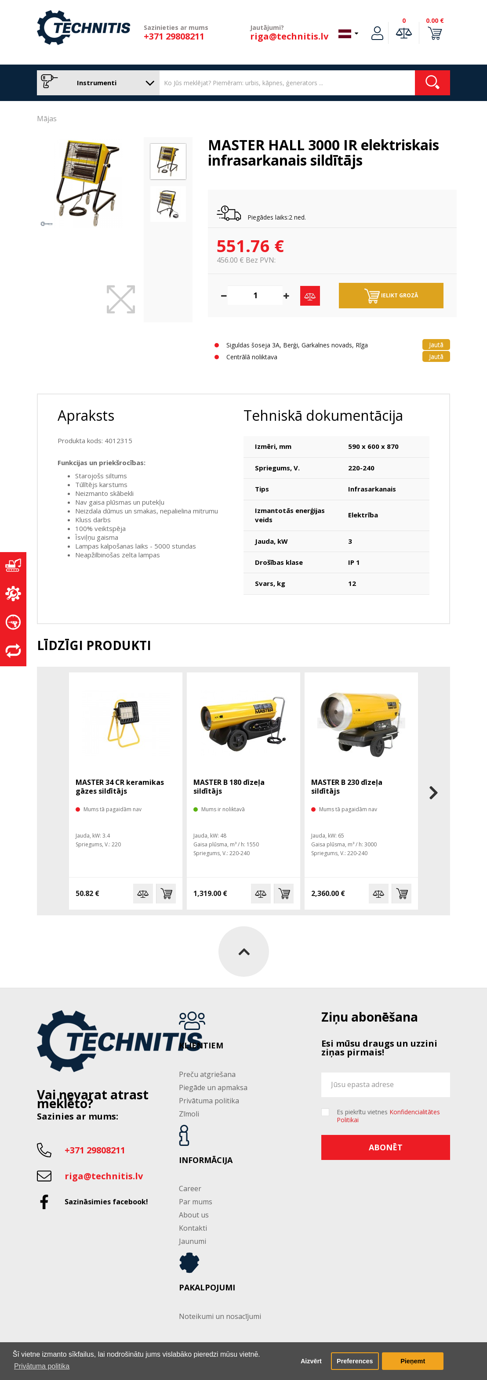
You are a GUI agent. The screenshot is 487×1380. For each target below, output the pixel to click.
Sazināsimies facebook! (106, 1202)
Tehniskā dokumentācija (323, 415)
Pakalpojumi (207, 1287)
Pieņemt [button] (412, 1361)
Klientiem (201, 1045)
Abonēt (386, 1147)
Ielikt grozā (391, 296)
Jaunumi (192, 1241)
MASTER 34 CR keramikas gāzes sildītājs (120, 786)
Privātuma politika (209, 1100)
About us (194, 1215)
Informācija (206, 1160)
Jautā (436, 344)
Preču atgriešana (207, 1074)
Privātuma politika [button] (41, 1366)
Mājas (47, 118)
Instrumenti (96, 82)
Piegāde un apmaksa (213, 1087)
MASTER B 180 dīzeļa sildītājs (229, 786)
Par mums (195, 1202)
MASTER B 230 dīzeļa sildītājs (346, 786)
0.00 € (435, 20)
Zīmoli (189, 1114)
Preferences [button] (355, 1361)
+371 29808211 (174, 36)
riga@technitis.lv (289, 36)
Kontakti (193, 1228)
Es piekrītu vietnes (388, 1116)
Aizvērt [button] (311, 1361)
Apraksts (86, 415)
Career (190, 1188)
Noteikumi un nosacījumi (220, 1316)
